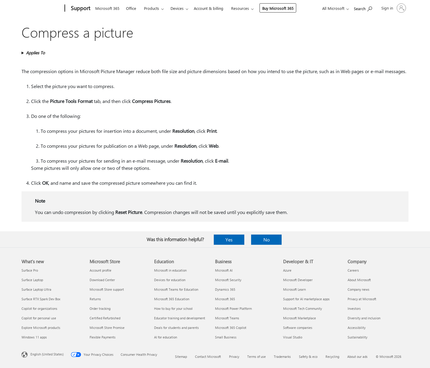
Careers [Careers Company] (353, 270)
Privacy (234, 356)
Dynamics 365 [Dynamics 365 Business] (225, 289)
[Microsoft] (42, 8)
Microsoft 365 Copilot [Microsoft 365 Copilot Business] (230, 327)
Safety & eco (308, 356)
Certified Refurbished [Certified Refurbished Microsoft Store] (105, 318)
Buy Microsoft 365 (278, 8)
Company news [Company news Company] (358, 289)
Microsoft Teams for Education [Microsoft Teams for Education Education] (176, 289)
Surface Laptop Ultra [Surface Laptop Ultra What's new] (36, 289)
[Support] (80, 8)
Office (131, 8)
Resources (240, 8)
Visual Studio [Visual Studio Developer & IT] (292, 337)
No (266, 239)
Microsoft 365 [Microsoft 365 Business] (225, 299)
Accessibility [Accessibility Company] (357, 327)
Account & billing (208, 8)
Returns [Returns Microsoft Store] (95, 299)
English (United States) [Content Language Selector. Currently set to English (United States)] (47, 354)
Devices (177, 8)
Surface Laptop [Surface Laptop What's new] (32, 280)
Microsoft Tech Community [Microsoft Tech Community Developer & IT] (302, 308)
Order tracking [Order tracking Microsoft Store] (100, 308)
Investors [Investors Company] (354, 308)
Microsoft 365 (107, 8)
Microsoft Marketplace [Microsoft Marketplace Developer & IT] (299, 318)
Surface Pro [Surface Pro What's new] (30, 270)
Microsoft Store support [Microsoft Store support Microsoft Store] (107, 289)
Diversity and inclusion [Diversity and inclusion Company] (364, 318)
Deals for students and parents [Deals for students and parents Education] (176, 327)
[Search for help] (363, 7)
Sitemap (181, 356)
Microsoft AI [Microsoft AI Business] (224, 270)
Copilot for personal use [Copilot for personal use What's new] (39, 318)
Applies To (35, 53)
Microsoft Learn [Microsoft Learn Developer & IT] (294, 289)
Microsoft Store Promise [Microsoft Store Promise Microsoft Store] (107, 327)
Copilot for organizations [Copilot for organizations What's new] (39, 308)
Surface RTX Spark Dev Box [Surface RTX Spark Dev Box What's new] (41, 299)
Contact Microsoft (208, 356)
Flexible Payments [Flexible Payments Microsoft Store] (103, 337)
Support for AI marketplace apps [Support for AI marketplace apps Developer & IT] (306, 299)
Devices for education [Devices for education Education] (169, 280)
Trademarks (282, 356)
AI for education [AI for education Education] (165, 337)
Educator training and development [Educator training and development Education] (179, 318)
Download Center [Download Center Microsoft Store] (102, 280)
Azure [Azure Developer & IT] (287, 270)
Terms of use (256, 356)
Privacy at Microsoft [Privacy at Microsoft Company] (362, 299)
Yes (229, 239)
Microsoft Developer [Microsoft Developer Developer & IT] (298, 280)
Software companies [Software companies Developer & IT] (297, 327)
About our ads (357, 356)
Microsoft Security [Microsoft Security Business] (228, 280)
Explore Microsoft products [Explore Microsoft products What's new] (41, 327)
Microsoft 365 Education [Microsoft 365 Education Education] (171, 299)
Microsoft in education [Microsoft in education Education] (170, 270)
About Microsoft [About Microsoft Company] (359, 280)
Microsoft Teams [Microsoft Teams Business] (227, 318)
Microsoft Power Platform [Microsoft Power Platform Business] (233, 308)
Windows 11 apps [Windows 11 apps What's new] (34, 337)
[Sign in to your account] (393, 8)
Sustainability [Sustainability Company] (357, 337)
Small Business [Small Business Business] (225, 337)
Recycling (332, 356)
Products (151, 8)
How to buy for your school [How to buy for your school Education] (173, 308)
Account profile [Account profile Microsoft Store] (100, 270)
